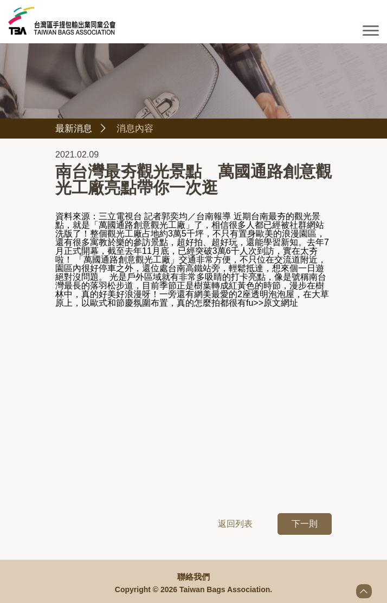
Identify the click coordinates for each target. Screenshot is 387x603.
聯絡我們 (193, 577)
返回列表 (235, 524)
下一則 (305, 524)
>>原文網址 (275, 304)
